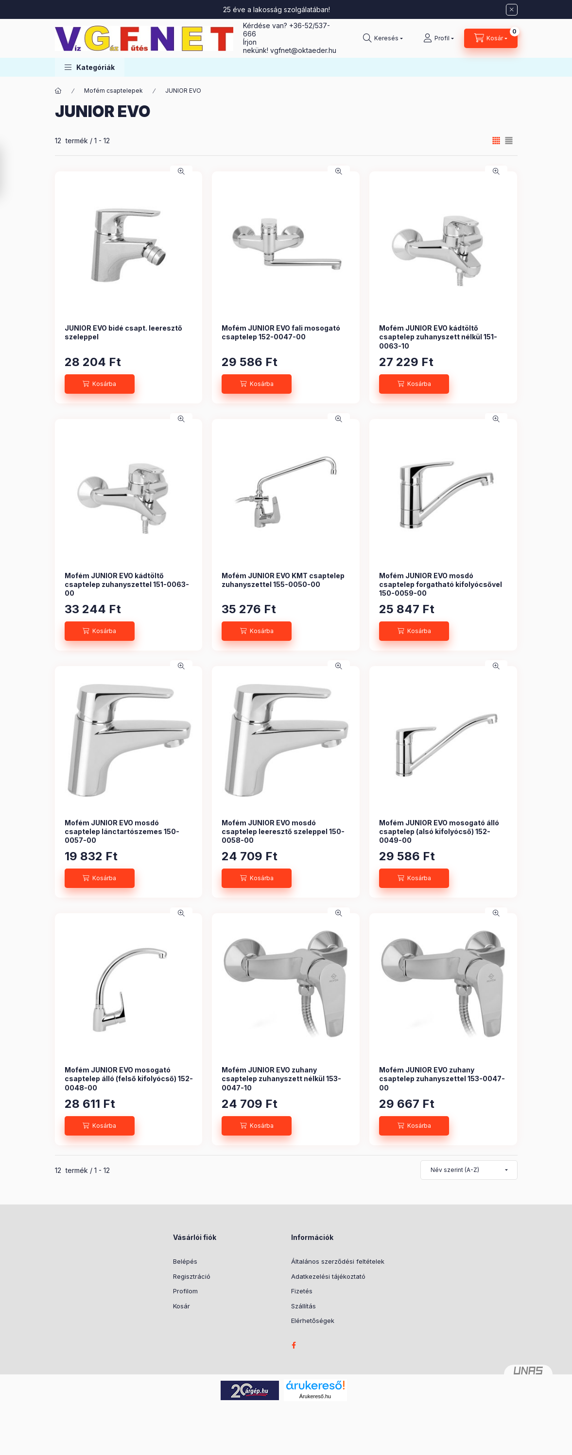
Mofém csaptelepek (113, 90)
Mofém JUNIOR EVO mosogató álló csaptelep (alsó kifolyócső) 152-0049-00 (439, 831)
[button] (89, 67)
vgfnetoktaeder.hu (303, 50)
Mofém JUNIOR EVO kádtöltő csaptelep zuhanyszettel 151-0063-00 (127, 584)
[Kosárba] (100, 384)
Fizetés (301, 1291)
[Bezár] (512, 10)
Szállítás (303, 1306)
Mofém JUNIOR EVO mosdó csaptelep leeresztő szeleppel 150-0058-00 (283, 831)
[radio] (509, 140)
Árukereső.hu (315, 1396)
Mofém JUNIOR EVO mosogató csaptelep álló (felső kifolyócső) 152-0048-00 (129, 1078)
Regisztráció (191, 1276)
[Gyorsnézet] (181, 171)
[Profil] (438, 38)
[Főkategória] (58, 90)
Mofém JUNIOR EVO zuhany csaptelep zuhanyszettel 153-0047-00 (442, 1078)
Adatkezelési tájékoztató (328, 1276)
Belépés (185, 1261)
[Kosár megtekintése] (491, 38)
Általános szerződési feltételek (337, 1261)
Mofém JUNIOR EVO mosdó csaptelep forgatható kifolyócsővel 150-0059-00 (440, 584)
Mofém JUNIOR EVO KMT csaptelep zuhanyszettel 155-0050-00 (283, 579)
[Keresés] (383, 38)
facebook (294, 1345)
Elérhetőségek (312, 1320)
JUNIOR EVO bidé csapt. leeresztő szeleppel (123, 332)
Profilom (185, 1291)
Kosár (181, 1306)
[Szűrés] (9, 171)
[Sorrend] (469, 1170)
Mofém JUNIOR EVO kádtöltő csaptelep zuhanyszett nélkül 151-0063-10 (438, 337)
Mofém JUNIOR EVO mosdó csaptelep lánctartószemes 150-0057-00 (122, 831)
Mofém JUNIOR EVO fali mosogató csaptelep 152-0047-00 (281, 332)
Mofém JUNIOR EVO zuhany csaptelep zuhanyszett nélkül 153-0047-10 (281, 1078)
